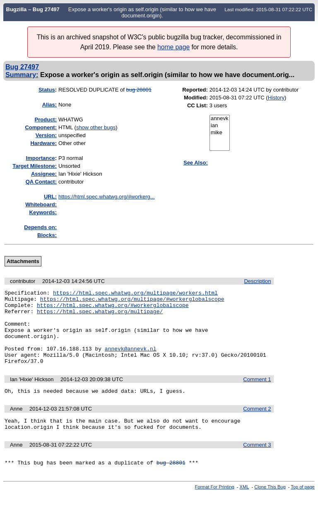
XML (244, 507)
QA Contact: (41, 182)
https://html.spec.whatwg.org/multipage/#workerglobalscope (132, 301)
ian (219, 125)
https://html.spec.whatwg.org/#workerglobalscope (113, 308)
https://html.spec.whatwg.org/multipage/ (100, 316)
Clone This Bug (269, 507)
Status (47, 90)
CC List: (197, 105)
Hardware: (43, 143)
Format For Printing (214, 507)
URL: (50, 196)
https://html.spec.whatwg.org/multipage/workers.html (135, 293)
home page (173, 47)
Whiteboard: (41, 204)
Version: (46, 135)
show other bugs (96, 127)
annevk (219, 118)
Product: (46, 119)
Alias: (49, 105)
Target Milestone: (34, 166)
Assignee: (44, 174)
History (276, 97)
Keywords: (43, 212)
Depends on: (40, 227)
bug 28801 (139, 90)
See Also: (195, 163)
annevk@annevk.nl (131, 361)
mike (219, 132)
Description (257, 281)
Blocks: (47, 235)
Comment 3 (257, 463)
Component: (41, 127)
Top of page (303, 507)
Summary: (21, 74)
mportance (40, 158)
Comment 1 (257, 394)
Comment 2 (257, 425)
